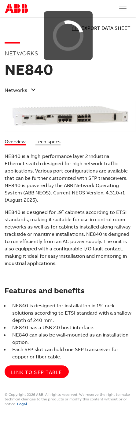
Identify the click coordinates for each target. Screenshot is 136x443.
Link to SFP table (36, 372)
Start (16, 8)
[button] (63, 90)
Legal (22, 404)
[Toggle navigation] (123, 8)
